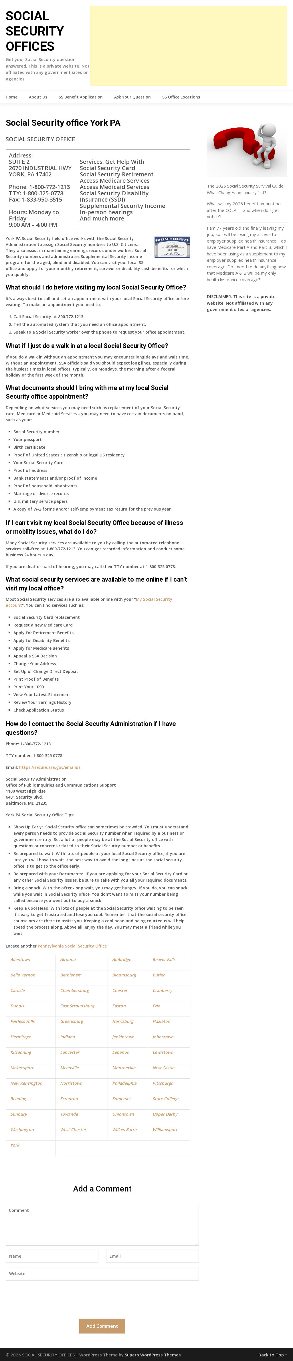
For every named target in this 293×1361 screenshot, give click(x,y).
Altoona (68, 959)
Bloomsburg (124, 975)
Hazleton (161, 1021)
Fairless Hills (22, 1021)
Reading (18, 1098)
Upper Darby (165, 1114)
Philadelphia (124, 1083)
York (14, 1145)
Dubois (17, 1006)
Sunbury (18, 1114)
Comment (102, 1225)
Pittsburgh (163, 1083)
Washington (22, 1129)
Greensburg (71, 1021)
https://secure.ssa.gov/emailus (49, 767)
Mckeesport (21, 1067)
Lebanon (120, 1052)
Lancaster (69, 1052)
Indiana (67, 1036)
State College (165, 1098)
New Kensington (26, 1083)
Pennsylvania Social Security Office (72, 946)
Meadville (69, 1067)
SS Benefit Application (81, 97)
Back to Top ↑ (272, 1355)
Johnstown (163, 1036)
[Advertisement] (188, 46)
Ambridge (121, 959)
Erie (156, 1006)
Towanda (69, 1114)
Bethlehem (70, 975)
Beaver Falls (164, 959)
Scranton (69, 1098)
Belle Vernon (22, 975)
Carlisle (17, 990)
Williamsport (165, 1129)
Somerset (121, 1098)
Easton (119, 1006)
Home (11, 97)
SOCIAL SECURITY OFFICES (35, 31)
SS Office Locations (181, 97)
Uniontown (123, 1114)
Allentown (20, 959)
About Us (38, 97)
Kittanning (20, 1052)
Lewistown (163, 1052)
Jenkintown (123, 1036)
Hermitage (20, 1036)
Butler (159, 975)
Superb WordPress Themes (153, 1355)
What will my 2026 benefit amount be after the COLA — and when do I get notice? (244, 210)
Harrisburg (122, 1021)
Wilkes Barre (124, 1129)
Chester (119, 990)
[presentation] (49, 1299)
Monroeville (123, 1067)
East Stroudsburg (77, 1006)
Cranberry (162, 990)
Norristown (71, 1083)
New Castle (163, 1067)
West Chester (73, 1129)
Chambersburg (74, 990)
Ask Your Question (132, 97)
